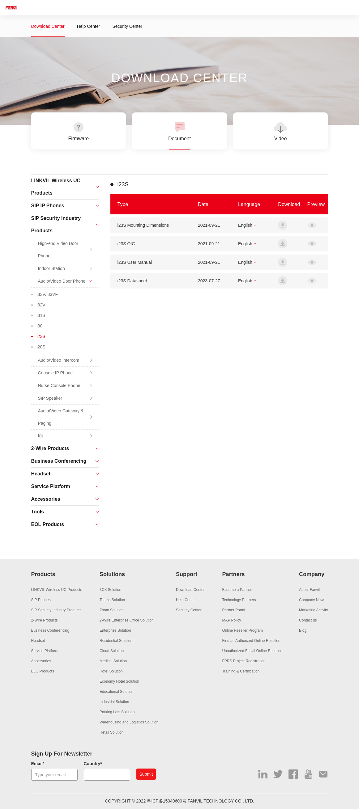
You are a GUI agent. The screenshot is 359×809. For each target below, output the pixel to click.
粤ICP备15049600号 (166, 800)
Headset (38, 640)
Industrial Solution (114, 702)
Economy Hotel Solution (119, 681)
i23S (41, 336)
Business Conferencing (50, 630)
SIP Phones (41, 600)
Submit (146, 774)
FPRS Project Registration (243, 661)
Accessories (41, 661)
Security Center (127, 26)
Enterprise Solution (115, 630)
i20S (41, 346)
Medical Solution (113, 661)
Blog (302, 630)
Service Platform (44, 651)
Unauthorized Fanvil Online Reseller (251, 651)
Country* (93, 763)
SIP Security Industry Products (56, 610)
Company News (312, 600)
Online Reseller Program (242, 630)
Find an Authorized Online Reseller (250, 640)
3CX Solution (110, 590)
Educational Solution (116, 691)
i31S (41, 315)
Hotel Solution (111, 671)
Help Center (88, 26)
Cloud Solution (112, 651)
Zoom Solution (111, 610)
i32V (41, 304)
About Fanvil (309, 590)
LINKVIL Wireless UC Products (56, 590)
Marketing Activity (313, 610)
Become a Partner (237, 590)
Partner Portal (233, 610)
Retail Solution (111, 732)
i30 (40, 325)
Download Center (48, 26)
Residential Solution (116, 640)
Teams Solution (112, 600)
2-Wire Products (44, 620)
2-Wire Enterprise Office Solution (127, 620)
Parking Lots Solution (117, 712)
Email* (38, 763)
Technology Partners (239, 600)
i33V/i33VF (47, 294)
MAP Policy (231, 620)
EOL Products (42, 671)
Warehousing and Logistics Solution (129, 722)
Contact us (308, 620)
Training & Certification (240, 671)
